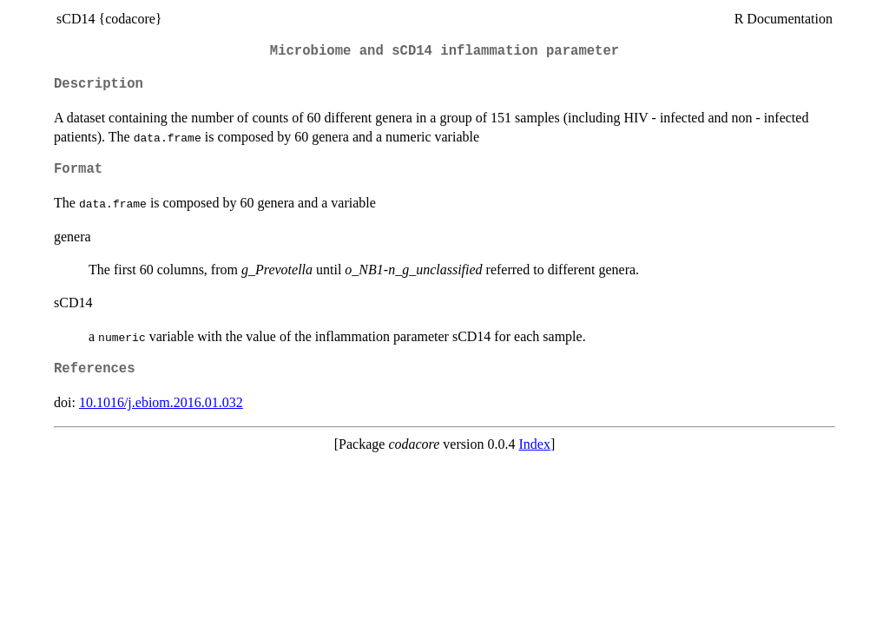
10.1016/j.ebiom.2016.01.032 (161, 402)
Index (534, 444)
